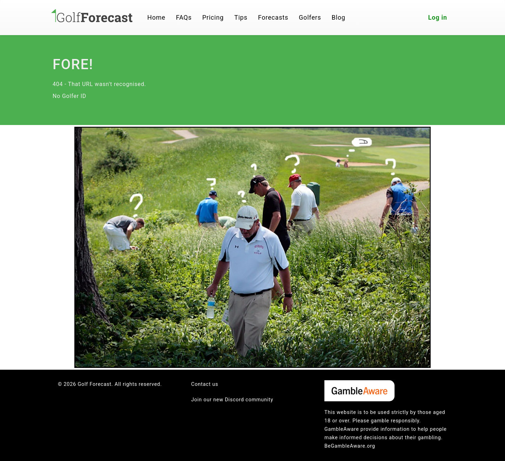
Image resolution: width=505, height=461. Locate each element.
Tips (241, 17)
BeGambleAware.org (349, 446)
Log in (437, 17)
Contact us (204, 384)
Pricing (213, 17)
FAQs (184, 17)
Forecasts (273, 17)
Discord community (249, 400)
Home (156, 17)
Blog (338, 17)
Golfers (310, 17)
